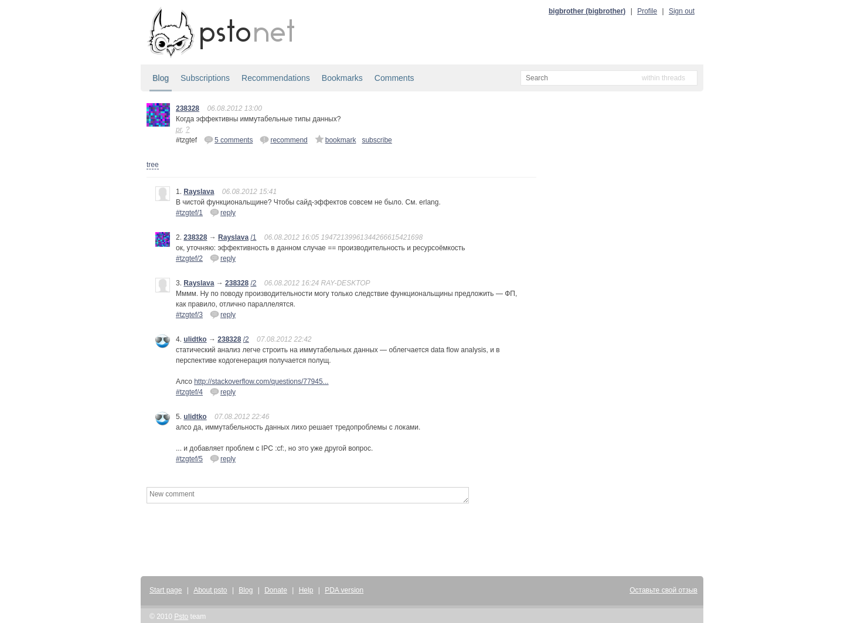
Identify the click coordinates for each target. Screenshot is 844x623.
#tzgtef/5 (189, 459)
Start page (165, 590)
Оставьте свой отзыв (663, 590)
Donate (275, 590)
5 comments (228, 139)
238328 (187, 108)
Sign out (682, 11)
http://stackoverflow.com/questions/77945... (261, 381)
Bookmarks (342, 78)
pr (179, 129)
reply (223, 212)
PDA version (344, 590)
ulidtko (194, 339)
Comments (394, 78)
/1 (253, 237)
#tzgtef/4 (189, 392)
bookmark (335, 139)
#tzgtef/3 (189, 315)
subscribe (377, 140)
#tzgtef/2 (189, 258)
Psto (181, 616)
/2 (253, 283)
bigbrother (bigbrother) (587, 11)
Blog (160, 78)
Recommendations (275, 78)
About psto (210, 590)
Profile (647, 11)
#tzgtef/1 (189, 213)
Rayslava (198, 192)
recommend (283, 139)
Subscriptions (205, 78)
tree (153, 165)
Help (306, 590)
